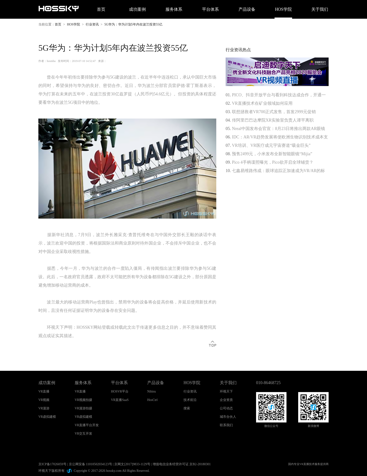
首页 (101, 9)
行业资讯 (92, 24)
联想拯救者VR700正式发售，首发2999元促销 (274, 111)
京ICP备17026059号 (52, 464)
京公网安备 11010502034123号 (90, 464)
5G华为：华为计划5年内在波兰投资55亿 (133, 24)
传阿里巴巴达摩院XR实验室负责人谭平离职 (273, 120)
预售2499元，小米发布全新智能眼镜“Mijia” (272, 153)
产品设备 (247, 9)
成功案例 (137, 9)
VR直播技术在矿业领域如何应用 (262, 103)
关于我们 (319, 9)
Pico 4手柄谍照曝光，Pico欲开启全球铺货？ (272, 162)
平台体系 (210, 9)
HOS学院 (283, 9)
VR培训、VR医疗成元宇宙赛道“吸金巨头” (271, 145)
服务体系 (173, 9)
